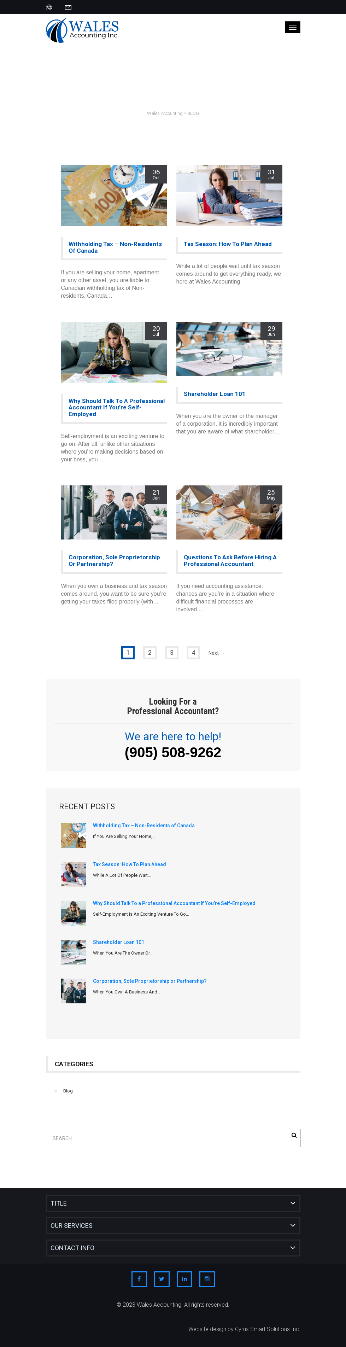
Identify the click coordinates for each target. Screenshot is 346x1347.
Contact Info (72, 1248)
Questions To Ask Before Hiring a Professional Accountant (230, 560)
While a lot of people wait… (122, 874)
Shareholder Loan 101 (215, 394)
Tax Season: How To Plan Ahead (228, 244)
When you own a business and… (126, 991)
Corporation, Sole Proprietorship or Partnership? (114, 560)
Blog (68, 1091)
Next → (217, 653)
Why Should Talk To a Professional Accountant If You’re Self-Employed (117, 408)
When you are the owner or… (123, 952)
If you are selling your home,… (124, 836)
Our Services (72, 1225)
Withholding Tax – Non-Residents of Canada (115, 247)
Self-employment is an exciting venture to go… (141, 913)
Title (59, 1203)
